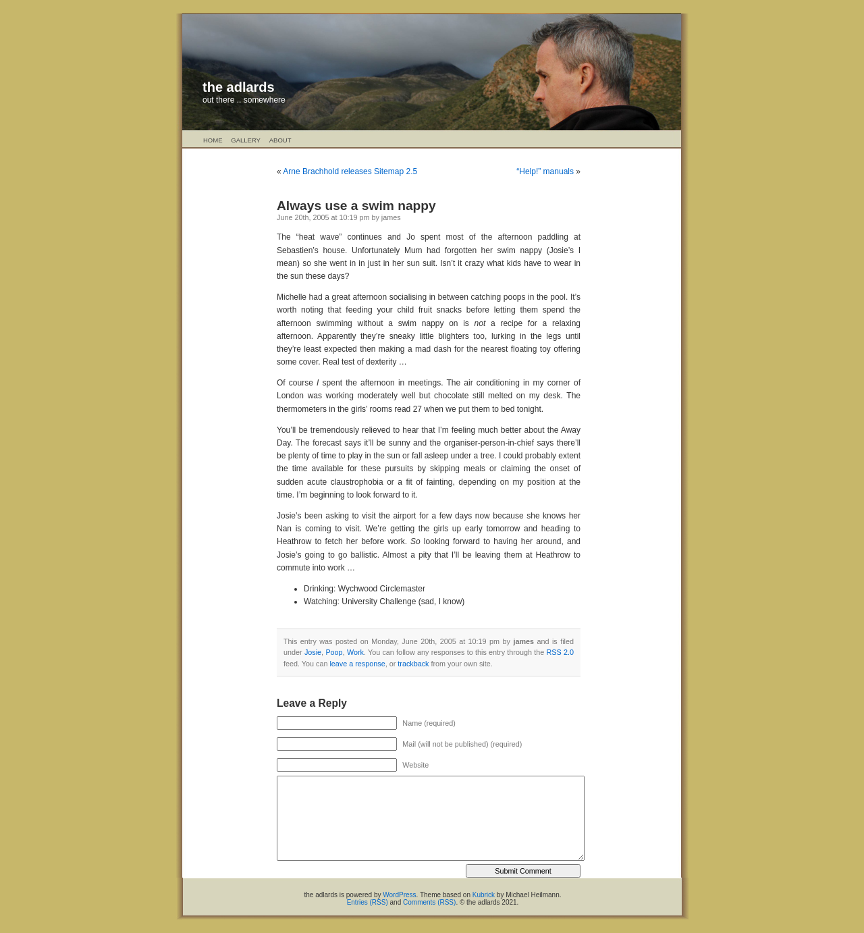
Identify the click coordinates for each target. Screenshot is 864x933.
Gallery (246, 140)
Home (213, 140)
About (280, 140)
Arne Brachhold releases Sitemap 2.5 (350, 171)
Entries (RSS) (367, 902)
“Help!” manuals (545, 171)
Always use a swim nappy (356, 205)
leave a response (357, 664)
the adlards (238, 87)
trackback (413, 664)
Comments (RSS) (429, 902)
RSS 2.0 (560, 652)
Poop (333, 652)
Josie (312, 652)
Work (355, 652)
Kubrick (484, 895)
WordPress (399, 895)
